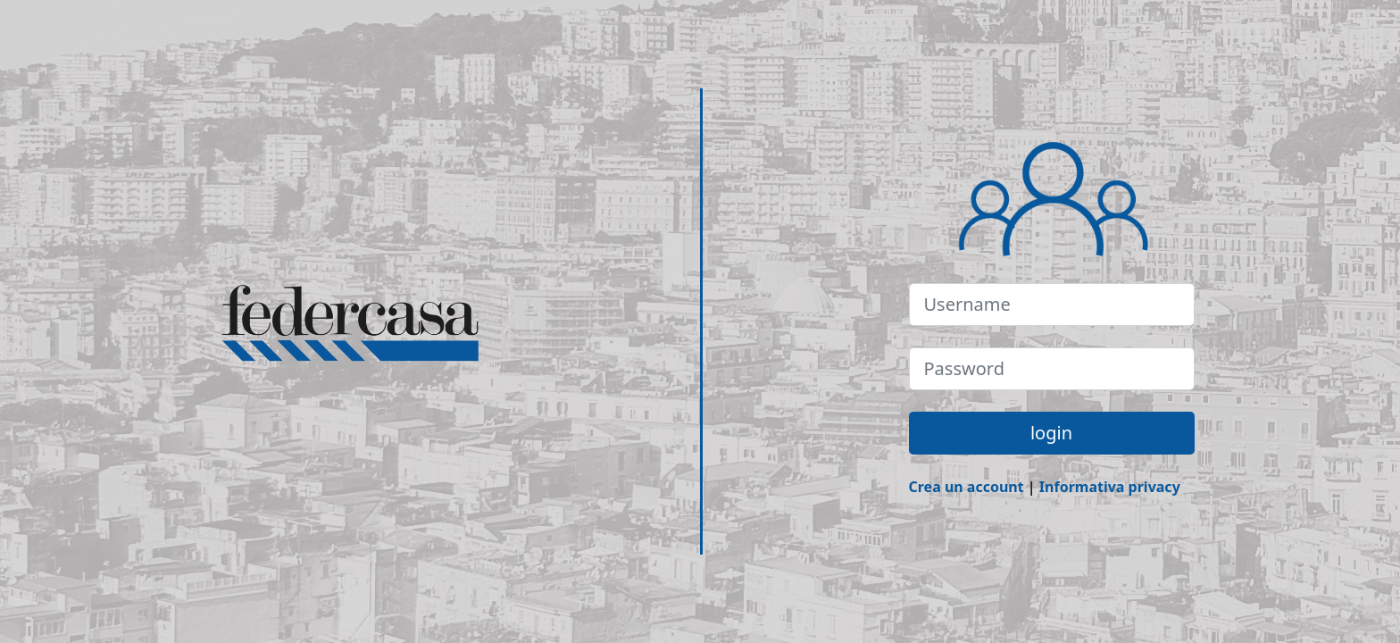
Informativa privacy (1109, 487)
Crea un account (966, 487)
